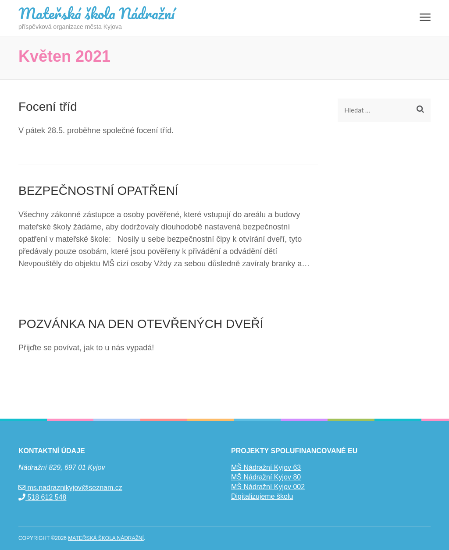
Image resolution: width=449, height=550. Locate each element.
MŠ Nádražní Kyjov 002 (268, 486)
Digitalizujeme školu (262, 496)
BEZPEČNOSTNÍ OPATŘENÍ (98, 190)
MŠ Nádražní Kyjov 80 (266, 477)
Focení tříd (47, 106)
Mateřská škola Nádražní (96, 13)
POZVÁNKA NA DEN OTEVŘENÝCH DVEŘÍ (141, 324)
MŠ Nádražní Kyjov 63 (266, 467)
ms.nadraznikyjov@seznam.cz (70, 487)
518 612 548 (42, 497)
